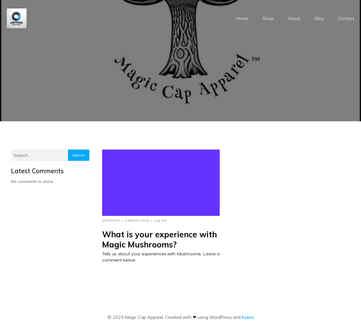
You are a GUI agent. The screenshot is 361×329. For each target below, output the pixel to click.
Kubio (248, 317)
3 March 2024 (137, 220)
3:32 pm (160, 220)
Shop (268, 18)
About (294, 18)
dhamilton (111, 220)
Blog (319, 18)
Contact (346, 18)
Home (242, 18)
